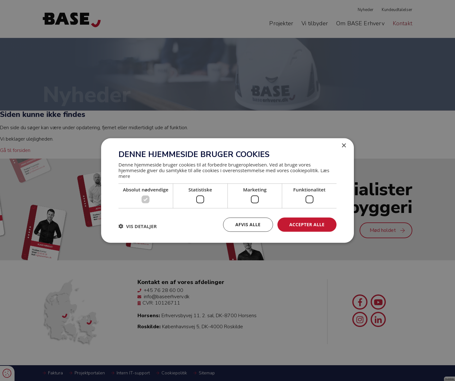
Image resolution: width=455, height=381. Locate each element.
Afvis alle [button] (248, 224)
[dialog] (227, 190)
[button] (137, 226)
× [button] (343, 145)
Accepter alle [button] (307, 224)
